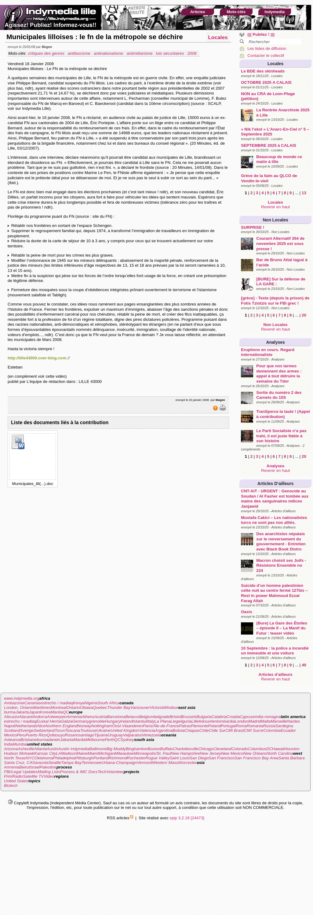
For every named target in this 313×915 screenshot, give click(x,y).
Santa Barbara (291, 758)
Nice (42, 726)
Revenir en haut (275, 207)
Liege (175, 721)
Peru (21, 735)
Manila (57, 712)
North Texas (15, 758)
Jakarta (22, 712)
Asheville (26, 748)
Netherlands (27, 726)
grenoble (97, 721)
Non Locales (275, 219)
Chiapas (191, 730)
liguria (185, 721)
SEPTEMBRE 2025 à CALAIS (268, 145)
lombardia (226, 721)
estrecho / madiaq (57, 703)
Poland (214, 726)
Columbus (257, 748)
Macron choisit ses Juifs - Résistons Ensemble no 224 (281, 565)
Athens (88, 716)
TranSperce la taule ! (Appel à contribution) (283, 414)
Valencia (147, 730)
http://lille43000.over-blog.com (37, 358)
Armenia (74, 716)
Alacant (25, 716)
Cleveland (222, 748)
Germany (80, 721)
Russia (269, 726)
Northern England (61, 726)
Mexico (10, 735)
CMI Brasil (234, 730)
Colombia (271, 730)
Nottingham (101, 726)
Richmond (118, 758)
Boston (153, 748)
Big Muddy (116, 748)
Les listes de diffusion (266, 48)
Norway (84, 726)
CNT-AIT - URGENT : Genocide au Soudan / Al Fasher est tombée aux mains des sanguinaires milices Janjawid (274, 499)
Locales (275, 63)
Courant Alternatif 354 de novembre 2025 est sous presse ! (280, 243)
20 (304, 315)
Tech (102, 771)
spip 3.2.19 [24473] (187, 818)
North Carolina (280, 753)
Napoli (10, 726)
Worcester (187, 762)
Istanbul (140, 721)
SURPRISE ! (252, 227)
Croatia (233, 716)
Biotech (10, 785)
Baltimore (97, 748)
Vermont (144, 762)
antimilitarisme (140, 53)
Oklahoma (44, 758)
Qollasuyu (56, 735)
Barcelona (116, 716)
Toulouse (88, 730)
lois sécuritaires (170, 53)
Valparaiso (132, 735)
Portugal (228, 726)
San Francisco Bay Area (256, 758)
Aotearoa (12, 739)
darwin (54, 739)
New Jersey (210, 753)
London (241, 721)
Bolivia (178, 730)
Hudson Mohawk (19, 753)
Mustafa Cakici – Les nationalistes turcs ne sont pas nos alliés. (274, 520)
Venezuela (151, 735)
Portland (101, 758)
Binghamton (136, 748)
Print (8, 776)
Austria (100, 716)
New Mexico (232, 753)
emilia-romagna (267, 716)
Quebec (100, 707)
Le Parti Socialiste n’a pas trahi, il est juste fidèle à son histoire (281, 435)
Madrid (254, 721)
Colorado (239, 748)
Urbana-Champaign (119, 762)
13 (304, 193)
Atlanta (40, 748)
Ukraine (103, 730)
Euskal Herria (48, 721)
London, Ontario (18, 707)
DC (269, 748)
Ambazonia (14, 703)
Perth (110, 739)
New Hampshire (185, 753)
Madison (68, 753)
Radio (17, 776)
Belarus (132, 716)
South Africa (108, 703)
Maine (81, 753)
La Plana (163, 721)
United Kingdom (125, 730)
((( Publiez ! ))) (261, 34)
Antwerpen (57, 716)
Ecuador (288, 730)
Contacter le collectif (265, 55)
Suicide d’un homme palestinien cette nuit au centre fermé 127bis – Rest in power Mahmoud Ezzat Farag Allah (274, 593)
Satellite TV (33, 776)
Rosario (72, 735)
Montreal (59, 707)
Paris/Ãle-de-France (161, 726)
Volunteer (115, 771)
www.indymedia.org (21, 698)
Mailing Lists (49, 771)
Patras (185, 726)
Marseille (279, 721)
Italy (150, 721)
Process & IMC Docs (79, 771)
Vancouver (140, 707)
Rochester (136, 758)
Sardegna (284, 726)
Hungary (112, 721)
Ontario (73, 707)
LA (58, 753)
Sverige (27, 730)
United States (16, 781)
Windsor (170, 707)
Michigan (106, 753)
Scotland (12, 730)
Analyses (275, 342)
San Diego (199, 758)
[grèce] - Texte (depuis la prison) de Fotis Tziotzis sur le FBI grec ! (275, 301)
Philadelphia (64, 758)
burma (10, 712)
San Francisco (222, 758)
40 (304, 665)
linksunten (207, 721)
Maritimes (42, 707)
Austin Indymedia (73, 748)
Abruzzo (11, 716)
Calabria (219, 716)
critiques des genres (46, 53)
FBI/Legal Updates (21, 771)
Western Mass (165, 762)
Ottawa (86, 707)
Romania (255, 726)
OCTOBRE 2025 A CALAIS (266, 82)
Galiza (66, 721)
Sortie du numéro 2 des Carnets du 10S (278, 395)
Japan (34, 712)
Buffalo (166, 748)
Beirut (24, 767)
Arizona (11, 748)
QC (66, 712)
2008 (192, 53)
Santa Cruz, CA (18, 762)
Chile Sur (217, 730)
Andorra (39, 716)
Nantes (293, 721)
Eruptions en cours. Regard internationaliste (267, 352)
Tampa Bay (71, 762)
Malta (266, 721)
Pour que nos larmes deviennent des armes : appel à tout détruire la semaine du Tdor (278, 373)
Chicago (205, 748)
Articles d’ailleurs (275, 483)
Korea (45, 712)
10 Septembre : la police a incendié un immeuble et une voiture (274, 651)
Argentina (164, 730)
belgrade (162, 716)
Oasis (246, 611)
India (8, 744)
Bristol (175, 716)
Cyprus (246, 716)
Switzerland (44, 730)
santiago (86, 735)
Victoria (156, 707)
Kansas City (45, 753)
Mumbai (20, 744)
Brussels (188, 716)
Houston (292, 748)
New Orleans (255, 753)
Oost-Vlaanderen (127, 726)
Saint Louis (179, 758)
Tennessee (91, 762)
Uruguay (115, 735)
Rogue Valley (157, 758)
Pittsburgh (84, 758)
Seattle (55, 762)
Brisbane (28, 739)
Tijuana (101, 735)
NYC (30, 758)
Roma (241, 726)
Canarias (32, 703)
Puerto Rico (36, 735)
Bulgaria (204, 716)
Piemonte (199, 726)
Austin (52, 748)
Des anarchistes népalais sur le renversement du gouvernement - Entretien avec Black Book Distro (280, 541)
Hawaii (278, 748)
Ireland (126, 721)
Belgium (146, 716)
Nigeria (91, 703)
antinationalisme (109, 53)
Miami (92, 753)
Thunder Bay (118, 707)
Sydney (127, 739)
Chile (204, 730)
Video (49, 776)
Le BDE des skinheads (263, 71)
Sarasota (40, 762)
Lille (195, 721)
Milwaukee (124, 753)
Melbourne (95, 739)
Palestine (48, 767)
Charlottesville (185, 748)
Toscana (72, 730)
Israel (35, 767)
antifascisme (80, 53)
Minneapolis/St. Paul (152, 753)
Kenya (79, 703)
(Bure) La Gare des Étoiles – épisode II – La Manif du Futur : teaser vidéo (281, 628)
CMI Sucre (253, 730)
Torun (60, 730)
